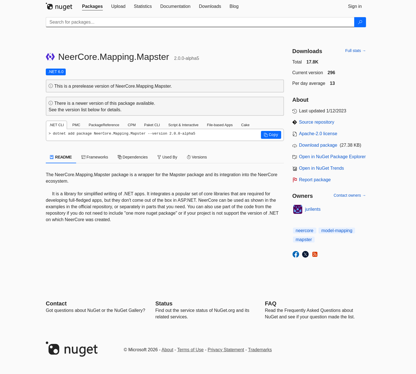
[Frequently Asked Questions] (270, 303)
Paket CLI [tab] (152, 125)
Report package (315, 179)
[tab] (92, 6)
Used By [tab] (167, 157)
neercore (304, 230)
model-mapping (336, 230)
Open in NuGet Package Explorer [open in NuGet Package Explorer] (332, 156)
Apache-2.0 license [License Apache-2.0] (318, 133)
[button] (271, 135)
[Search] (360, 22)
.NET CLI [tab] (56, 125)
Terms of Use (190, 349)
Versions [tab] (197, 157)
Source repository (316, 122)
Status (163, 303)
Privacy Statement (226, 349)
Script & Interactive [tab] (183, 125)
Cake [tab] (245, 125)
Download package (318, 145)
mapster (304, 239)
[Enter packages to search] (200, 22)
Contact (56, 303)
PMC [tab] (76, 125)
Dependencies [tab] (133, 157)
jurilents (312, 209)
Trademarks (260, 349)
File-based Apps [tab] (220, 125)
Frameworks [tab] (94, 157)
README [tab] (61, 157)
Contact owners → (350, 195)
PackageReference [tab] (104, 125)
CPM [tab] (132, 125)
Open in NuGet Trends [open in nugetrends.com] (321, 168)
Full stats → (355, 50)
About (167, 349)
